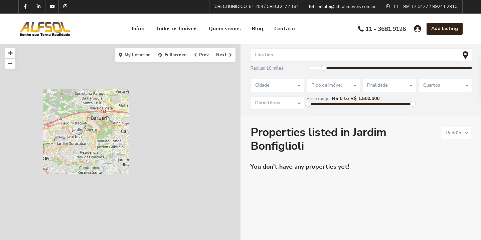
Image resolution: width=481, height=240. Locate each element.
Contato (284, 28)
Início (138, 28)
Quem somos (225, 28)
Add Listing (444, 28)
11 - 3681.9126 (385, 29)
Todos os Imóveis (176, 28)
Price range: (319, 98)
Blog (257, 28)
